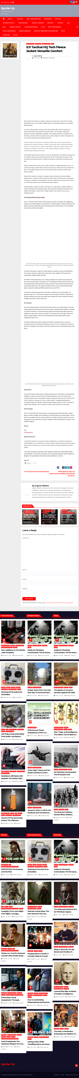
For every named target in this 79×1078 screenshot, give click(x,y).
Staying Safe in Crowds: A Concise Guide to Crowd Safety (38, 956)
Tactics (32, 512)
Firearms (13, 645)
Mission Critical (30, 43)
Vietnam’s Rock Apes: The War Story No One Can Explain (38, 913)
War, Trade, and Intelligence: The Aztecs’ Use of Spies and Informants (65, 734)
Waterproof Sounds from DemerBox (67, 517)
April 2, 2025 (59, 777)
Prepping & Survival (37, 995)
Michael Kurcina (43, 655)
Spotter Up (8, 8)
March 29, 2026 (7, 697)
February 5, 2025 (60, 817)
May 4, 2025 (58, 914)
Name (24, 569)
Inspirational (5, 864)
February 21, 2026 (8, 823)
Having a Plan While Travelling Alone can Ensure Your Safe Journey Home (39, 1044)
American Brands (25, 31)
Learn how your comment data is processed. (59, 602)
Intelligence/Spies (9, 31)
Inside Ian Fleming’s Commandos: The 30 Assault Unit (39, 652)
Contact (62, 1074)
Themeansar (30, 1074)
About (10, 19)
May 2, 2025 (58, 954)
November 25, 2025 (34, 959)
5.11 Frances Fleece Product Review (36, 471)
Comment (25, 538)
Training (45, 512)
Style (43, 27)
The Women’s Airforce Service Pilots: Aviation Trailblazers (63, 814)
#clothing (51, 58)
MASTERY (50, 23)
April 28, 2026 (7, 916)
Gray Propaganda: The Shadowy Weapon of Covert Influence (13, 1043)
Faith (63, 31)
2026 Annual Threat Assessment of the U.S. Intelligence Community (38, 732)
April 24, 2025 (59, 695)
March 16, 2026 (7, 739)
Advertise (6, 35)
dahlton (17, 823)
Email (24, 579)
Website (24, 589)
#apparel (45, 58)
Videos (10, 906)
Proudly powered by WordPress (9, 1074)
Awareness (4, 948)
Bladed (3, 729)
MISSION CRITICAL (9, 23)
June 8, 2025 (32, 1005)
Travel (72, 512)
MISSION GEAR (23, 23)
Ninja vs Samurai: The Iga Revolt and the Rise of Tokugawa (64, 951)
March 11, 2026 (33, 815)
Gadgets (13, 687)
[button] (77, 27)
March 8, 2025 (59, 1036)
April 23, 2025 (59, 737)
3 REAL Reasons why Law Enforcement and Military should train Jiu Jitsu (62, 474)
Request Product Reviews (72, 1074)
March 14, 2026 (33, 775)
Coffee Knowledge (31, 27)
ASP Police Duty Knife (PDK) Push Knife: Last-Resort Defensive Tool (12, 736)
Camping (3, 687)
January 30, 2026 (8, 958)
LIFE (68, 23)
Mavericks (44, 645)
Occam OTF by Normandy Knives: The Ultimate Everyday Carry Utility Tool (12, 820)
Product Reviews (38, 23)
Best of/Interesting (34, 19)
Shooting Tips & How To (7, 647)
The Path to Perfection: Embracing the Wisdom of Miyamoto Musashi (65, 1033)
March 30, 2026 (7, 655)
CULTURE (20, 19)
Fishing (8, 687)
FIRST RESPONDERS (54, 27)
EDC (4, 27)
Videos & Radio (15, 27)
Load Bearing (13, 771)
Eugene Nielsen (38, 56)
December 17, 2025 (8, 1046)
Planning (4, 1036)
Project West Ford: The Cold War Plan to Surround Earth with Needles (39, 692)
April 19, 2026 (33, 695)
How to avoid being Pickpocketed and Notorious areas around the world (39, 1002)
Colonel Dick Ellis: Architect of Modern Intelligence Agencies (65, 993)
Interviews (48, 19)
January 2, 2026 (7, 1002)
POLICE (3, 731)
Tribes (29, 647)
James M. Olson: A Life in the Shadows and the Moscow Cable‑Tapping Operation (39, 812)
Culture (9, 948)
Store (15, 35)
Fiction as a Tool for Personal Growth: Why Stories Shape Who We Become (13, 955)
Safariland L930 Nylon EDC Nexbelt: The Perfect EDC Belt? (12, 778)
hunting (18, 687)
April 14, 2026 (33, 735)
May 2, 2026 (6, 874)
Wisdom (21, 908)
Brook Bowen (17, 697)
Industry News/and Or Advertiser (46, 31)
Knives (3, 815)
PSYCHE (60, 23)
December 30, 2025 (34, 916)
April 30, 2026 (33, 655)
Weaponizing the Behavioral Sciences (10, 866)
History (58, 19)
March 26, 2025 (59, 996)
